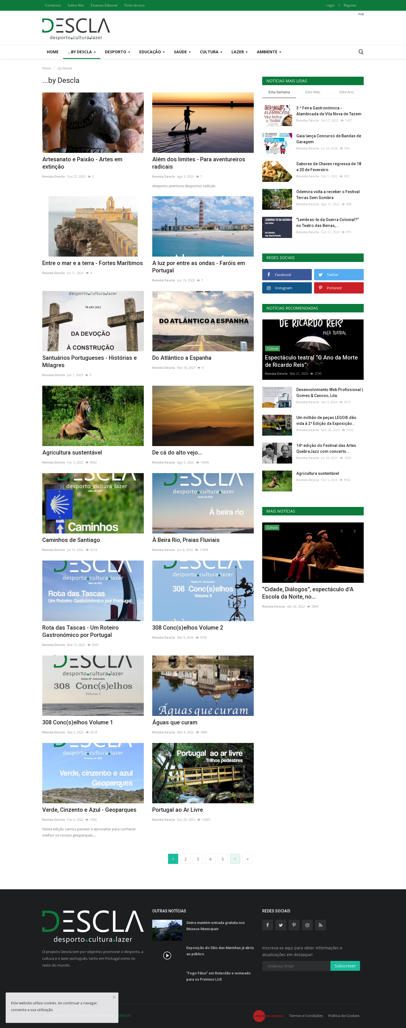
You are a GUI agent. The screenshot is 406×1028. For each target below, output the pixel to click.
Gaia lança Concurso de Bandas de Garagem (328, 139)
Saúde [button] (182, 51)
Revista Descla (53, 176)
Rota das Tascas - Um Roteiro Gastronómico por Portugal (80, 631)
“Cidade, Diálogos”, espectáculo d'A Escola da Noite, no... (308, 593)
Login (330, 5)
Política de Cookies (343, 1015)
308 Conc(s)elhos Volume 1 (77, 722)
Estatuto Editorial (104, 5)
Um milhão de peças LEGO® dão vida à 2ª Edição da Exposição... (326, 420)
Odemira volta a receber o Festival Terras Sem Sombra (328, 194)
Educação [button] (152, 51)
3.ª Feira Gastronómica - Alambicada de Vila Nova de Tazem (328, 111)
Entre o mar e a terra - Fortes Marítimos (92, 263)
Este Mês (312, 91)
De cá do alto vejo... (177, 452)
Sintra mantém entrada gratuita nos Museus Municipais (215, 926)
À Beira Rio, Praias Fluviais (186, 540)
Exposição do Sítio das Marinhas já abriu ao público (220, 951)
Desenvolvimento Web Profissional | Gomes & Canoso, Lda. (329, 392)
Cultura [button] (211, 51)
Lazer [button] (239, 51)
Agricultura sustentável (72, 452)
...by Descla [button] (82, 51)
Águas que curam (174, 722)
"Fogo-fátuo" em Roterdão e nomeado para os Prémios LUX (218, 976)
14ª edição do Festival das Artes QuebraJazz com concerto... (326, 448)
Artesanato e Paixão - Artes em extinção (82, 163)
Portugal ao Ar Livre (177, 809)
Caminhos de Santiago (71, 540)
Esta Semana (279, 91)
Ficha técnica (134, 5)
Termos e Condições (306, 1015)
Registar (350, 5)
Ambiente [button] (269, 51)
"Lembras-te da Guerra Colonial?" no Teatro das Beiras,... (327, 222)
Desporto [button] (117, 51)
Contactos (53, 5)
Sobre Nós (76, 5)
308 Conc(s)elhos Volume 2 (187, 627)
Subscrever (345, 966)
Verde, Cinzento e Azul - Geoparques (89, 809)
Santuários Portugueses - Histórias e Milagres (89, 361)
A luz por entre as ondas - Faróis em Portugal (198, 267)
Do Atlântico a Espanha (181, 357)
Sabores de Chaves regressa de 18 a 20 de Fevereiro (328, 167)
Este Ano (346, 91)
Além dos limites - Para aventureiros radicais (198, 163)
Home (53, 51)
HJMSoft (124, 1015)
